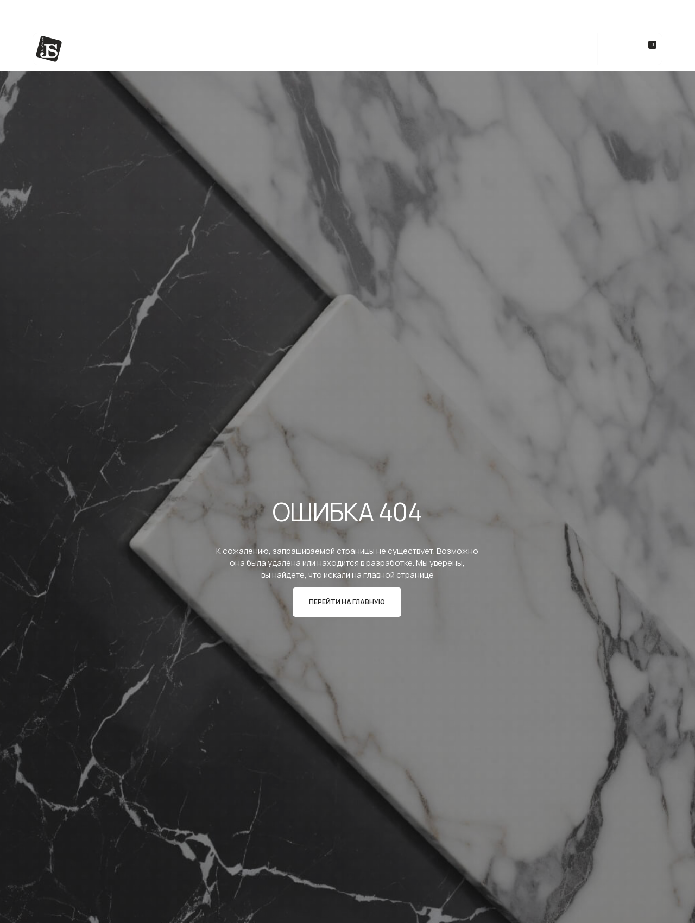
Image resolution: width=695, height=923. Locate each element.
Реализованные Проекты (400, 49)
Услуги (184, 49)
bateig (320, 49)
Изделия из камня (253, 49)
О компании (490, 49)
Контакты (552, 49)
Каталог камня (120, 49)
